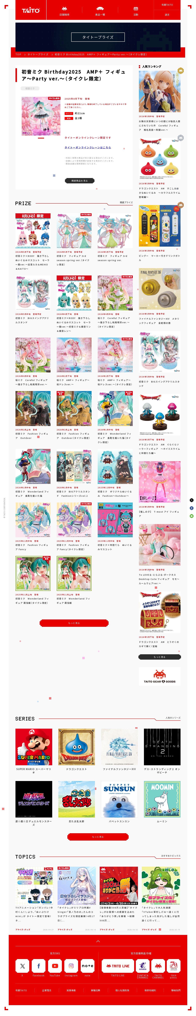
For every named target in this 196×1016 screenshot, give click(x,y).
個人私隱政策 (122, 990)
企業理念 (46, 990)
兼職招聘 (95, 990)
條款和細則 (150, 990)
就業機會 (71, 990)
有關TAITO (167, 4)
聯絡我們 (176, 990)
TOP (18, 54)
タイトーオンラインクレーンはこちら (88, 147)
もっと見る (74, 623)
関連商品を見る (80, 180)
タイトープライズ (38, 54)
